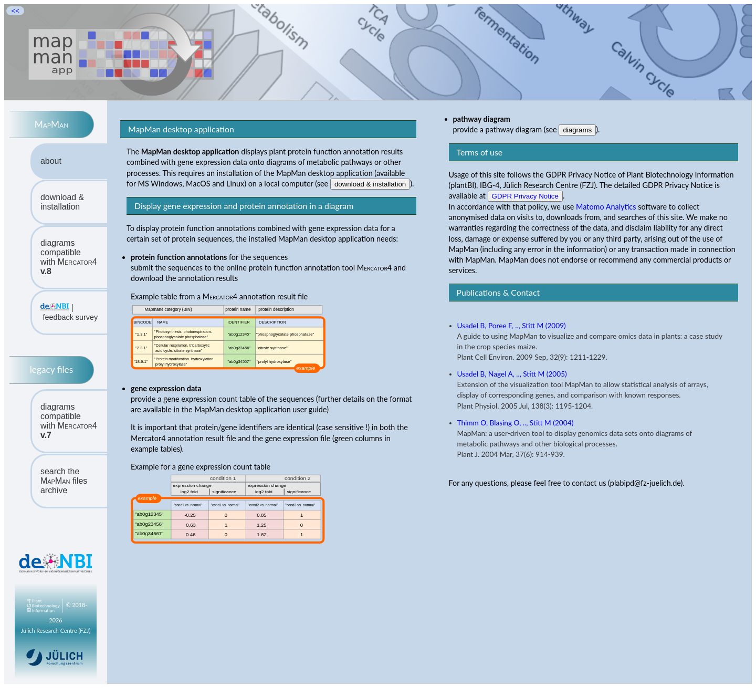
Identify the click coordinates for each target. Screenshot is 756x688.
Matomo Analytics (606, 206)
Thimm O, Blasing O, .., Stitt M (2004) (515, 423)
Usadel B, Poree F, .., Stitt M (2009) (511, 325)
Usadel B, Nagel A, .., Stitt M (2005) (512, 374)
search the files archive (63, 481)
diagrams (577, 130)
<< (15, 11)
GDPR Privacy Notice (525, 196)
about (50, 161)
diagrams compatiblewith (68, 257)
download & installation (62, 202)
